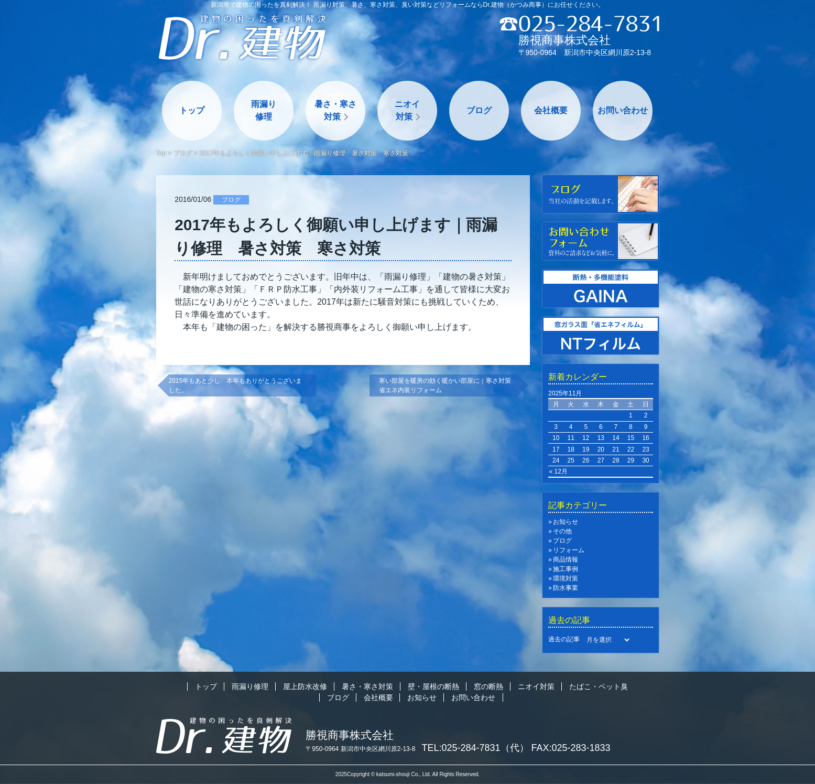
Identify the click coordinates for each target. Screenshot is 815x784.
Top (161, 153)
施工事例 (565, 569)
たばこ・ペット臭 (598, 686)
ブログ (479, 110)
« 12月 (558, 471)
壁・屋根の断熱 (433, 686)
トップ (191, 110)
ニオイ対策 (407, 110)
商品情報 (565, 559)
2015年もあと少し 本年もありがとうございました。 (235, 385)
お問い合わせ (622, 110)
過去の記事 (564, 639)
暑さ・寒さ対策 (335, 110)
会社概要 (551, 110)
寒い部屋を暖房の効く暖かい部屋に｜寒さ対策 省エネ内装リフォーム (448, 385)
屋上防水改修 (305, 686)
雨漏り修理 (263, 110)
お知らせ (565, 521)
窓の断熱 (488, 686)
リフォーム (568, 550)
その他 (562, 531)
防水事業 (565, 588)
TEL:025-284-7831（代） (475, 748)
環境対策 (565, 578)
